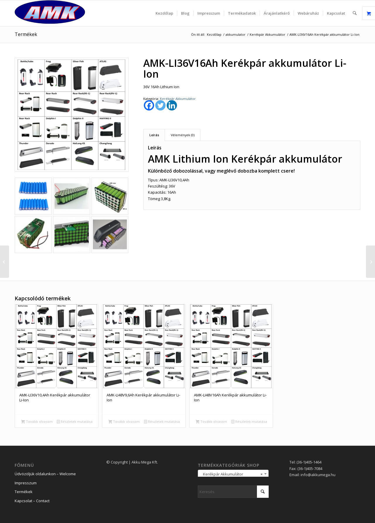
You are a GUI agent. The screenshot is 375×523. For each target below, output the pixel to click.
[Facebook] (149, 105)
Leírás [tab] (154, 135)
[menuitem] (164, 13)
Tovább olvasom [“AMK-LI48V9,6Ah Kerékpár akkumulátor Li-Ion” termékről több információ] (124, 422)
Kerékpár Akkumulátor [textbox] (231, 474)
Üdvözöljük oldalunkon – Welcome (45, 473)
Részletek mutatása (75, 422)
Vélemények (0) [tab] (183, 135)
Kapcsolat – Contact (32, 500)
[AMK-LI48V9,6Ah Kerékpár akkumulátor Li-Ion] (370, 262)
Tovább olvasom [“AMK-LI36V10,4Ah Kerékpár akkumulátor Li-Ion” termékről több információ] (37, 422)
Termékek (26, 34)
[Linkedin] (172, 105)
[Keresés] (354, 13)
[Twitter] (160, 105)
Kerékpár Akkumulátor (178, 98)
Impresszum (26, 482)
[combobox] (233, 474)
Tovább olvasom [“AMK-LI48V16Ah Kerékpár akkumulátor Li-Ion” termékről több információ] (211, 422)
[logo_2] (50, 13)
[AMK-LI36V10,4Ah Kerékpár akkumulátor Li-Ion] (4, 262)
